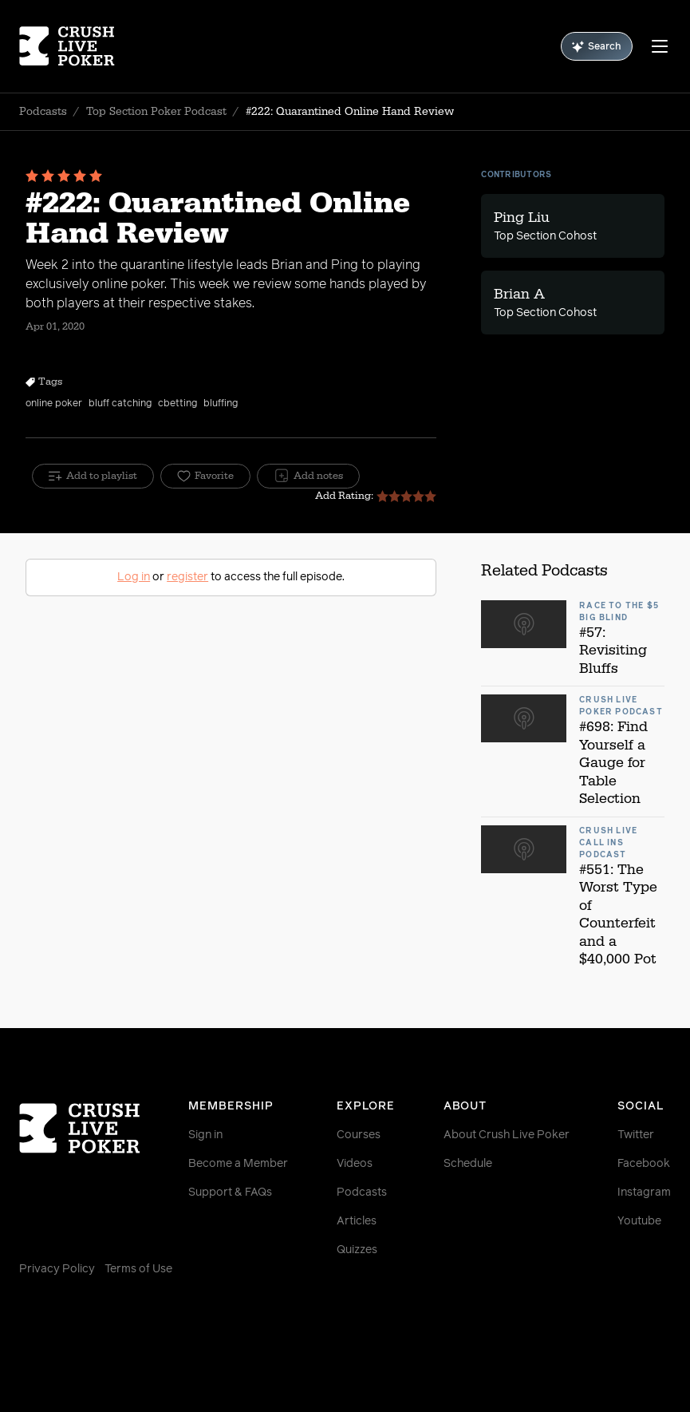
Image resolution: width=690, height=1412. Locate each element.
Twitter (635, 1135)
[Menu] (660, 46)
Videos (355, 1163)
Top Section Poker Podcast (156, 111)
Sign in (205, 1135)
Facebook (643, 1163)
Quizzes (357, 1250)
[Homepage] (73, 46)
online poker (54, 404)
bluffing (220, 404)
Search (596, 47)
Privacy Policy (57, 1269)
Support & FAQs (230, 1192)
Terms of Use (138, 1269)
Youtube (639, 1221)
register (187, 577)
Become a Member (238, 1163)
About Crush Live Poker (507, 1135)
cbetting (177, 404)
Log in (133, 577)
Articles (357, 1221)
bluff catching (120, 404)
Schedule (468, 1163)
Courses (358, 1135)
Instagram (644, 1192)
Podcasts (43, 111)
